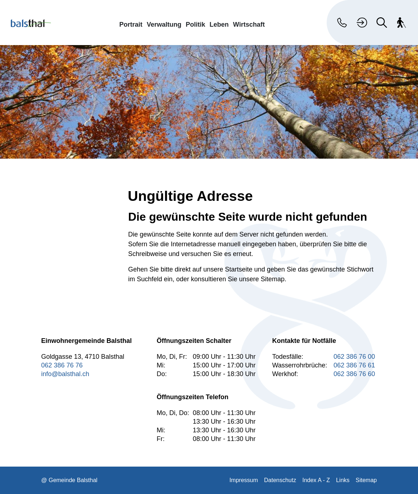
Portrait (131, 24)
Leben (219, 24)
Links (342, 480)
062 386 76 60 (354, 374)
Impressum (243, 480)
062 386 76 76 (62, 365)
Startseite (238, 269)
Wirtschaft (249, 24)
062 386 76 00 (354, 356)
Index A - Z (316, 480)
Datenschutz (280, 480)
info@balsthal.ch (65, 374)
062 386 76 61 (354, 365)
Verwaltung (164, 24)
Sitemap (366, 480)
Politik (195, 24)
